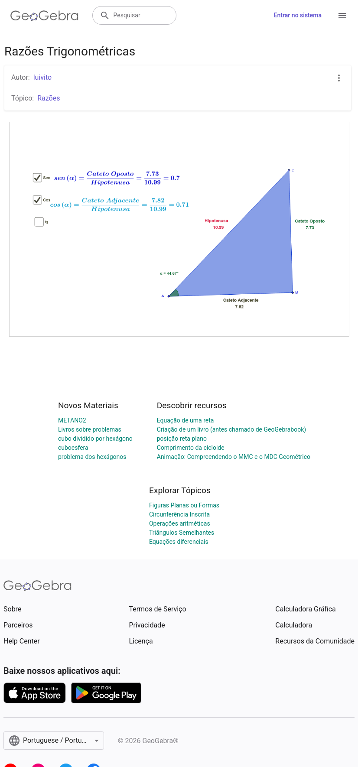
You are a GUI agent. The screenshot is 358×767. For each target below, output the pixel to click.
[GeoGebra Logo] (44, 15)
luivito (42, 77)
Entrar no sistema (298, 15)
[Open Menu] (342, 15)
